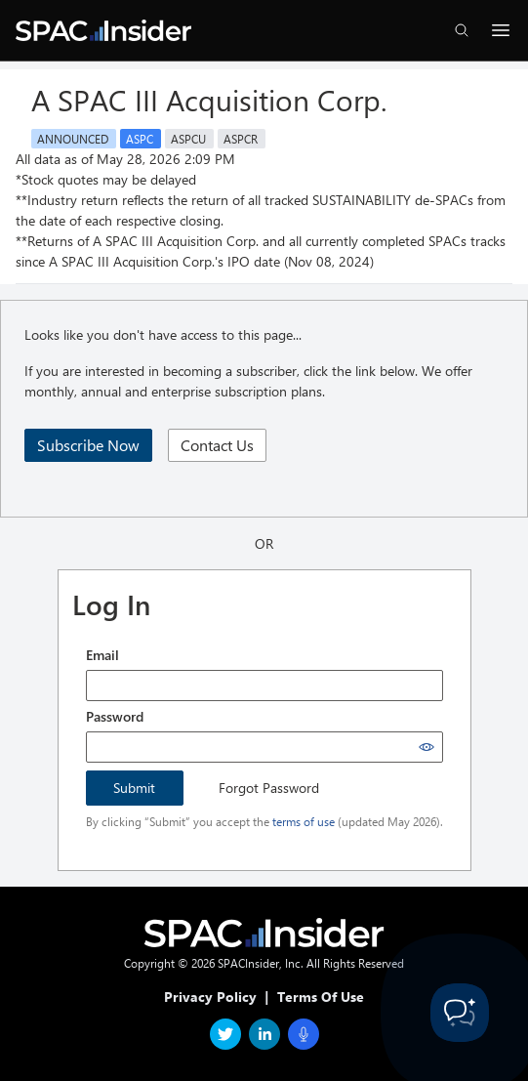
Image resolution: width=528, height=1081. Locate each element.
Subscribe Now (88, 445)
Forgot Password (269, 787)
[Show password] (426, 747)
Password (114, 716)
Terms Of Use (320, 996)
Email (102, 654)
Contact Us (217, 445)
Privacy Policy (210, 996)
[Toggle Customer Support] (459, 1012)
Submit (134, 787)
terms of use (303, 821)
